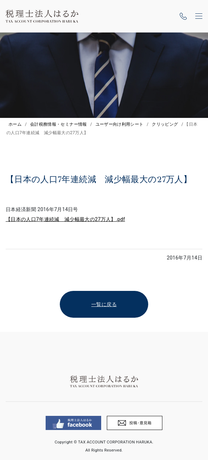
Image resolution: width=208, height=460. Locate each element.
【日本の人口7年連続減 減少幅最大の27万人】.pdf (65, 219)
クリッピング (165, 124)
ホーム (15, 124)
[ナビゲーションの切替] (198, 16)
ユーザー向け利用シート (120, 124)
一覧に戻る (104, 304)
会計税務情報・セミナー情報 (58, 124)
